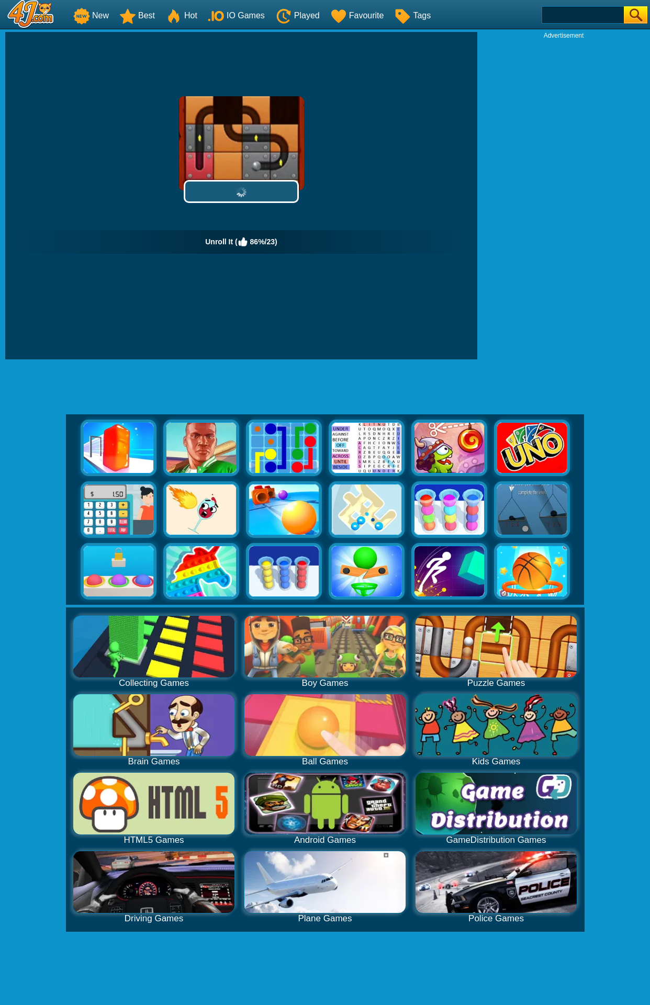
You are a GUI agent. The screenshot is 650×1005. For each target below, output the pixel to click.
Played (297, 15)
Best (137, 15)
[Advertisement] (563, 197)
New (91, 15)
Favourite (357, 15)
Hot (181, 15)
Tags (412, 15)
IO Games (236, 15)
